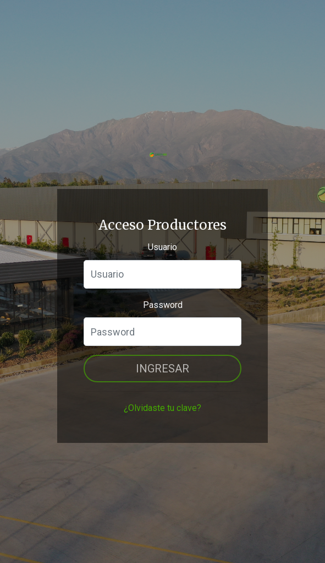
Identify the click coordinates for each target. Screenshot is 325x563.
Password (163, 305)
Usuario (162, 247)
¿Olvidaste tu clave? (162, 408)
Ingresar (162, 368)
